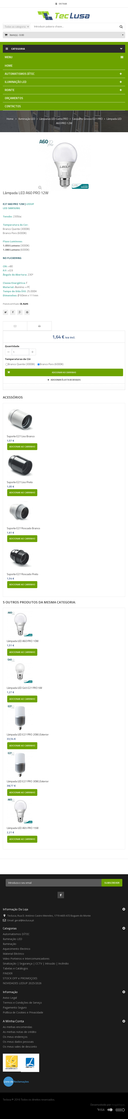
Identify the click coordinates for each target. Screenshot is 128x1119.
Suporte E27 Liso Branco (21, 436)
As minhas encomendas (17, 1027)
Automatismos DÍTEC (16, 934)
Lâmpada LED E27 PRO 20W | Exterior (28, 734)
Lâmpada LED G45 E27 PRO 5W (24, 688)
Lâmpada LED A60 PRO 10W (22, 641)
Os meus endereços (15, 1037)
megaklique (118, 1105)
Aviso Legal (10, 997)
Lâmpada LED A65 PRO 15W (22, 828)
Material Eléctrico (13, 953)
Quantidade (12, 346)
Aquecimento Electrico (16, 949)
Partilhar (12, 312)
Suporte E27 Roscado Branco (23, 528)
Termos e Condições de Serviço (22, 1002)
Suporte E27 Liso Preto (20, 482)
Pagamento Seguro (15, 1007)
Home (10, 118)
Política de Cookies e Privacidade (23, 1012)
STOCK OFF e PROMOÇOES (20, 978)
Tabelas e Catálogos (15, 968)
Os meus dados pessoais (18, 1041)
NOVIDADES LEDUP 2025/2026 (22, 983)
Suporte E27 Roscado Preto (22, 574)
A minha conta (13, 1021)
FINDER (7, 973)
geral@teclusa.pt (24, 920)
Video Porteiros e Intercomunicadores (26, 958)
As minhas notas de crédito (19, 1032)
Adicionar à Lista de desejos (65, 379)
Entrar (61, 4)
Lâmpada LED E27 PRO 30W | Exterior (28, 781)
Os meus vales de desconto (20, 1046)
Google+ (20, 312)
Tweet (5, 312)
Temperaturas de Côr (18, 359)
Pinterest (27, 312)
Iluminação (9, 944)
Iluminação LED (12, 939)
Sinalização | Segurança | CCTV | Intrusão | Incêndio (36, 963)
